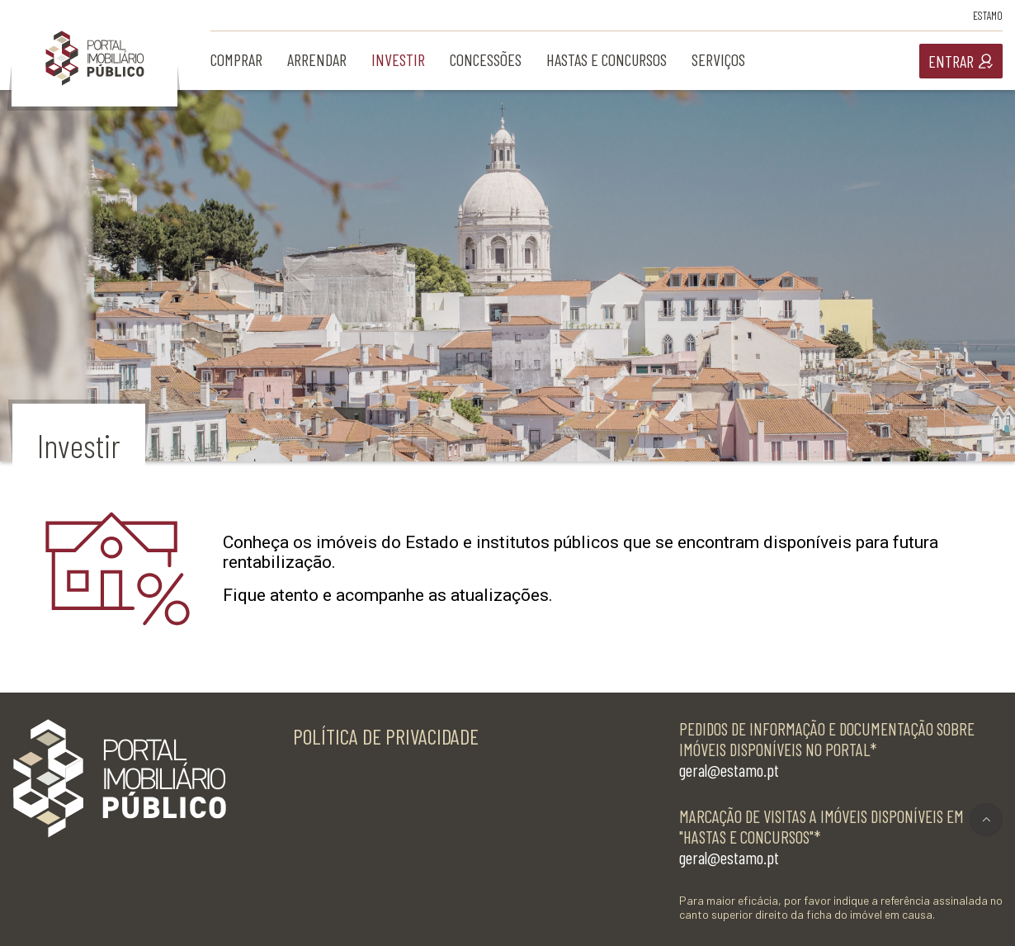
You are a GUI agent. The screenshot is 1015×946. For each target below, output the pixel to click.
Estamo (988, 15)
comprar (236, 59)
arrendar (317, 59)
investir (398, 59)
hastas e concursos (606, 59)
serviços (718, 59)
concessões (486, 59)
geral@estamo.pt (729, 769)
